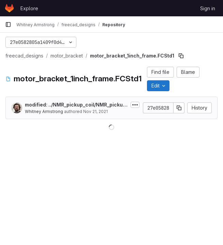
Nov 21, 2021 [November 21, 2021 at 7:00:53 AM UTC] (95, 111)
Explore (29, 8)
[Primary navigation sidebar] (8, 24)
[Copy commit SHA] (179, 107)
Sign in (207, 8)
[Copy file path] (181, 55)
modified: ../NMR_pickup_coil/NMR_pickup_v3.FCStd (75, 105)
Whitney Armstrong (44, 111)
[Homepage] (9, 8)
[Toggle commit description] (135, 105)
